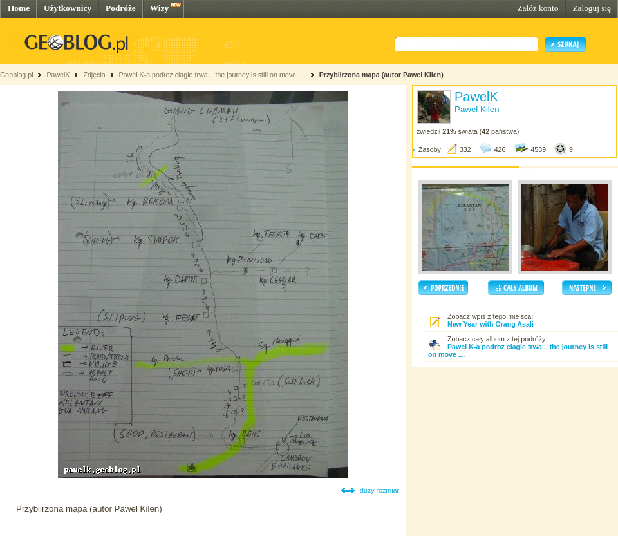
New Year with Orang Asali (490, 324)
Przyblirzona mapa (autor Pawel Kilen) (381, 75)
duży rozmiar (379, 490)
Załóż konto (537, 8)
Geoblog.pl (16, 75)
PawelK (58, 75)
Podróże (121, 8)
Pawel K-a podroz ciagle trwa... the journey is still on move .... (212, 75)
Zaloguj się (591, 8)
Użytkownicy (67, 8)
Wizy (159, 8)
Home (19, 8)
